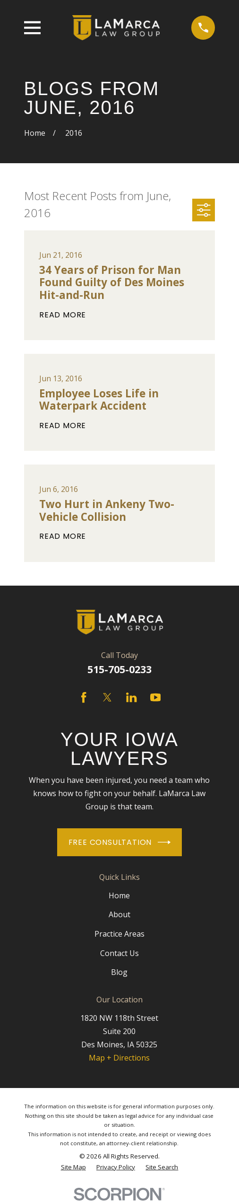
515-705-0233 (119, 669)
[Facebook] (83, 697)
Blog (119, 972)
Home (119, 895)
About (119, 914)
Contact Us (119, 953)
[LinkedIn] (131, 697)
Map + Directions (119, 1058)
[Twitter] (107, 697)
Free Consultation (119, 842)
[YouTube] (155, 697)
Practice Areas (119, 934)
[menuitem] (73, 1167)
